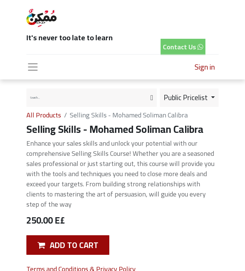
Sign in (204, 67)
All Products (43, 115)
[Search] (152, 97)
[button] (67, 244)
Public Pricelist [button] (186, 97)
